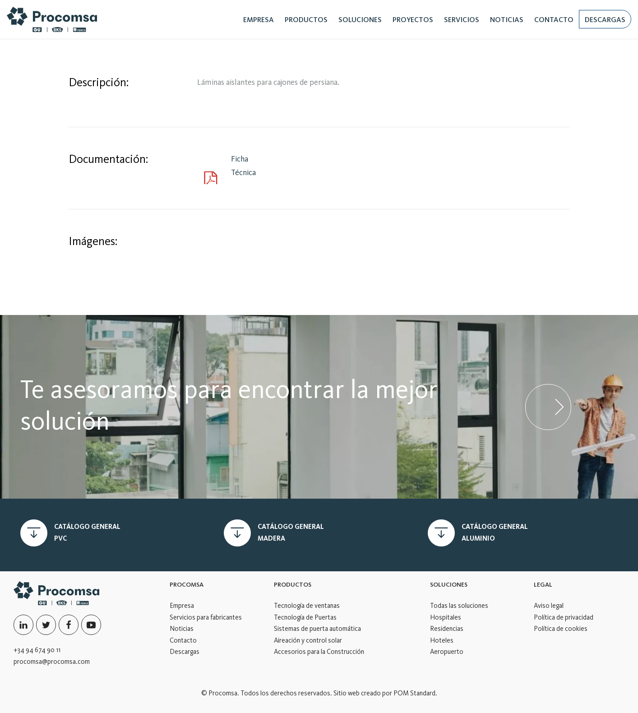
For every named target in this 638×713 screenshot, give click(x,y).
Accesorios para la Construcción (319, 652)
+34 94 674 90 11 (37, 650)
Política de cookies (560, 629)
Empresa (182, 606)
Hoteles (441, 640)
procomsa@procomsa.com (52, 661)
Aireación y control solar (308, 640)
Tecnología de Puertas (305, 617)
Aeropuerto (446, 652)
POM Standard (414, 693)
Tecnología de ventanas (307, 606)
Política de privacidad (563, 617)
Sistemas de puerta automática (317, 629)
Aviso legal (549, 606)
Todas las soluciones (459, 606)
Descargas (184, 652)
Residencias (446, 629)
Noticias (182, 629)
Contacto (183, 640)
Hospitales (445, 617)
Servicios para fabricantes (206, 617)
